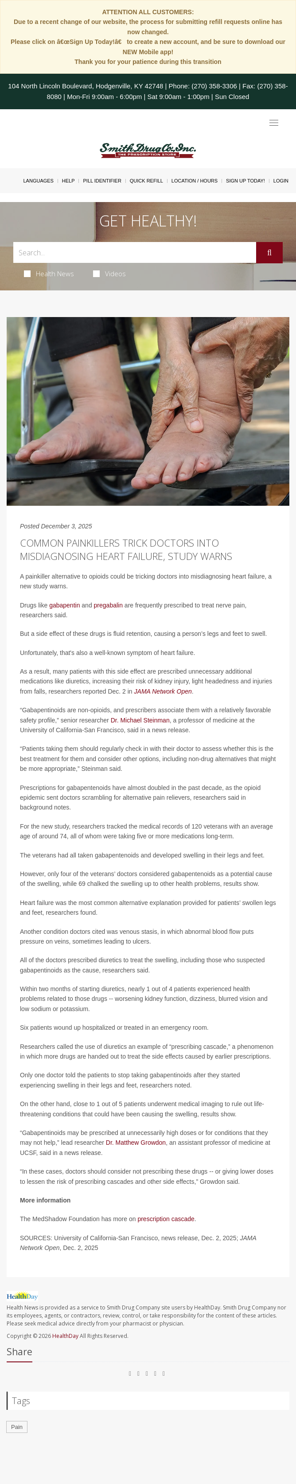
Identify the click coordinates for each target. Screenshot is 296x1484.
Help (68, 180)
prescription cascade (165, 1218)
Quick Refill (146, 180)
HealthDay (65, 1336)
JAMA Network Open (163, 691)
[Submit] (269, 252)
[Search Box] (134, 252)
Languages (38, 180)
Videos (109, 273)
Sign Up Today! (245, 180)
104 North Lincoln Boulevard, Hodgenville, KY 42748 (85, 86)
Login (280, 180)
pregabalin (108, 605)
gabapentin (64, 605)
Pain (17, 1427)
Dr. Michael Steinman (140, 720)
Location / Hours (194, 180)
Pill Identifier (102, 180)
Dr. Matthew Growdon (136, 1142)
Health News (49, 273)
